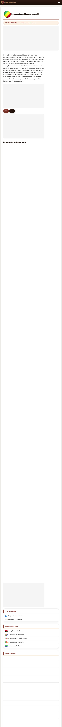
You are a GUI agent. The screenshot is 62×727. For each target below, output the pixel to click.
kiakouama (31, 305)
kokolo (9, 169)
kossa (8, 336)
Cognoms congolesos (15, 456)
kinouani (30, 239)
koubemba (31, 174)
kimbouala (31, 204)
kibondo (9, 331)
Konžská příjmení (14, 471)
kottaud (9, 239)
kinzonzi (9, 204)
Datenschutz (52, 600)
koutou (9, 318)
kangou (30, 274)
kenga (8, 345)
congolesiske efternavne (16, 475)
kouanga (30, 209)
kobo (29, 336)
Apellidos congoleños (15, 441)
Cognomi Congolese (14, 452)
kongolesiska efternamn (15, 490)
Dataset (43, 600)
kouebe (9, 288)
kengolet (9, 292)
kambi (30, 309)
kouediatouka (11, 270)
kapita (9, 305)
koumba (30, 147)
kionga (9, 209)
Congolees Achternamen (16, 468)
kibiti (29, 301)
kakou (8, 340)
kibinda (9, 222)
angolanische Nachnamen (16, 414)
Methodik (9, 600)
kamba (30, 165)
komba (30, 331)
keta (29, 318)
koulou (30, 345)
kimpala (30, 283)
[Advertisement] (31, 38)
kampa (9, 358)
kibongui (9, 217)
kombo (9, 152)
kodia (29, 213)
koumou (30, 160)
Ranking (26, 600)
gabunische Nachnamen (16, 429)
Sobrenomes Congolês (15, 460)
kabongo (30, 358)
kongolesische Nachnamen (26, 22)
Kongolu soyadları (14, 494)
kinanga (30, 270)
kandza (30, 252)
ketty (29, 349)
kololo (9, 327)
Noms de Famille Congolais (16, 448)
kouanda (30, 296)
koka (8, 244)
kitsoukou (31, 191)
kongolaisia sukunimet (15, 479)
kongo (30, 187)
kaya (8, 147)
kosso (30, 261)
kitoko (9, 248)
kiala (8, 323)
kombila (9, 279)
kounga (9, 213)
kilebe (8, 257)
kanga (8, 165)
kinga (29, 200)
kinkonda (30, 244)
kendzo (30, 327)
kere (29, 353)
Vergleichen (34, 600)
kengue (9, 187)
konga (9, 309)
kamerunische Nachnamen (16, 425)
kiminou (30, 182)
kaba (29, 152)
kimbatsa (9, 191)
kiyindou (9, 182)
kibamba (30, 178)
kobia (8, 353)
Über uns (17, 600)
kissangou (10, 261)
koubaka (9, 274)
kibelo (30, 257)
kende (8, 314)
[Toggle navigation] (59, 2)
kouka (8, 196)
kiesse (30, 222)
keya (8, 362)
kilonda (9, 301)
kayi (8, 231)
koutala (30, 279)
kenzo (30, 314)
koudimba (10, 235)
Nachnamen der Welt (11, 22)
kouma (30, 156)
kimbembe (31, 169)
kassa (8, 160)
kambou (9, 296)
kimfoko (9, 226)
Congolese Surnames (15, 445)
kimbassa (31, 231)
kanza (30, 226)
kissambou (10, 266)
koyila (30, 288)
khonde (9, 349)
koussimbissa (32, 340)
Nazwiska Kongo (13, 464)
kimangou (10, 252)
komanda (30, 266)
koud (29, 248)
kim (8, 156)
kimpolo (30, 196)
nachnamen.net (31, 593)
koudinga (9, 283)
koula (29, 362)
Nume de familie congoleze (16, 486)
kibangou (9, 178)
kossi (29, 292)
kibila (29, 235)
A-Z (6, 111)
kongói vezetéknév (14, 482)
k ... (13, 111)
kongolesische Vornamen (15, 403)
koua (29, 217)
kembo (30, 323)
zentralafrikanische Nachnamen (18, 421)
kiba (8, 174)
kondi (8, 200)
